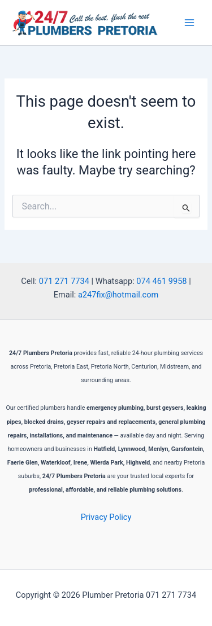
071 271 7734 (64, 281)
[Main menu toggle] (189, 22)
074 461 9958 (161, 281)
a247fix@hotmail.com (118, 295)
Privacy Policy (106, 517)
